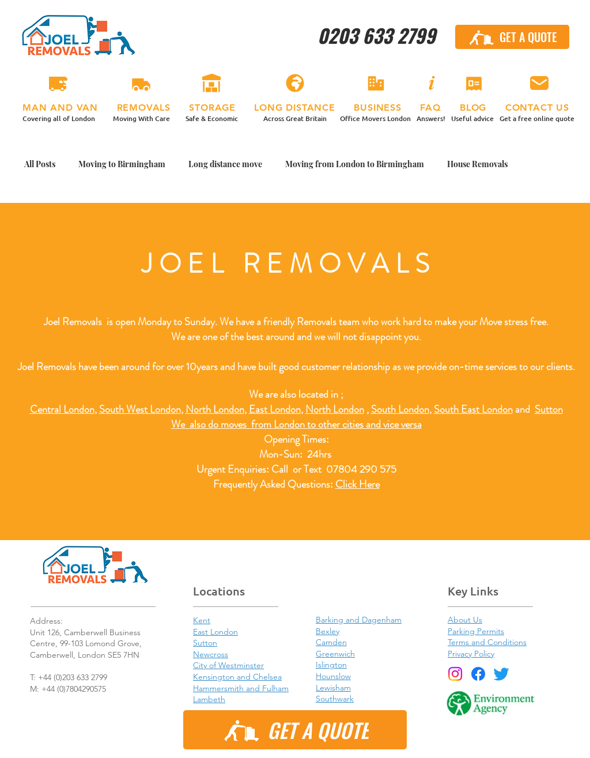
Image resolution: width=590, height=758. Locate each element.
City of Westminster (228, 665)
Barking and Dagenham (359, 619)
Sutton (549, 409)
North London (334, 409)
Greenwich (335, 653)
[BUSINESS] (375, 83)
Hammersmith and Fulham (241, 688)
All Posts (39, 164)
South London (400, 409)
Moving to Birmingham (121, 164)
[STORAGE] (211, 83)
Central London (62, 409)
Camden (331, 642)
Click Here (357, 484)
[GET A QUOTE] (512, 37)
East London (275, 409)
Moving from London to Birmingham (354, 164)
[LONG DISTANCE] (295, 83)
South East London (473, 409)
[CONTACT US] (539, 83)
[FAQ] (431, 83)
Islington (331, 664)
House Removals (477, 164)
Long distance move (225, 164)
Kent (201, 620)
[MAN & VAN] (58, 83)
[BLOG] (473, 83)
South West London (140, 409)
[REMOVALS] (141, 83)
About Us (465, 619)
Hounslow (333, 676)
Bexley (327, 631)
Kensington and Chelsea (237, 677)
